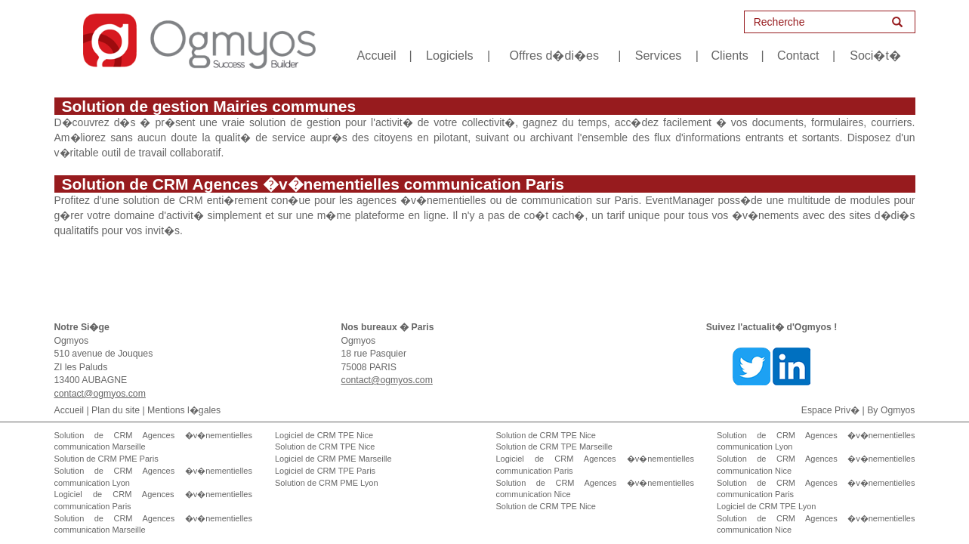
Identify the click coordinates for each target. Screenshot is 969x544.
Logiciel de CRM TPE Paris (325, 470)
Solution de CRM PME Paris (106, 458)
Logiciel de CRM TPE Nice (324, 435)
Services (658, 55)
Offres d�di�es (553, 55)
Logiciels (450, 55)
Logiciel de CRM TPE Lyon (766, 506)
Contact (798, 55)
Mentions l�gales (184, 410)
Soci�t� (875, 55)
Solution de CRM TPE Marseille (554, 446)
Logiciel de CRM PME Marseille (333, 458)
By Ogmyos (891, 410)
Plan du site (115, 410)
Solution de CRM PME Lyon (326, 482)
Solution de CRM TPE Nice (325, 446)
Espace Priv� (830, 410)
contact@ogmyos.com (100, 393)
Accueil (377, 55)
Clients (729, 55)
